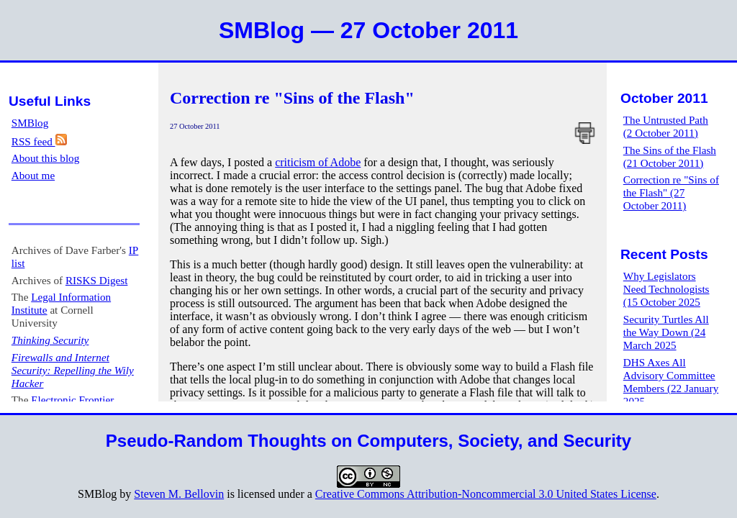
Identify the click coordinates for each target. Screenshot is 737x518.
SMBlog (30, 123)
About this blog (46, 158)
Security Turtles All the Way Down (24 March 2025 (666, 332)
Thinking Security (50, 340)
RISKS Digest (96, 280)
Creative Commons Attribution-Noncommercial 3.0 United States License (485, 494)
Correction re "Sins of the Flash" (292, 97)
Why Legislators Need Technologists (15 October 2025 (666, 289)
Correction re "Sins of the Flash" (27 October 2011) (671, 192)
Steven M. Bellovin (179, 494)
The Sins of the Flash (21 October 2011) (669, 156)
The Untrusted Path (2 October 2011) (665, 126)
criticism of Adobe (318, 162)
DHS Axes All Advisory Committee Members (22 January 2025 (670, 381)
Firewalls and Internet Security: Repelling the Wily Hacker (73, 370)
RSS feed (39, 141)
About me (33, 175)
